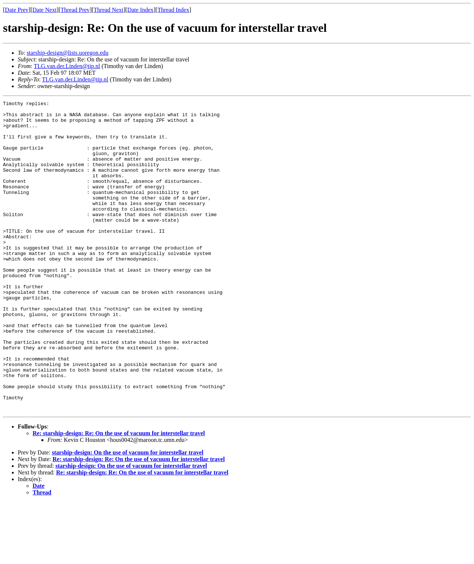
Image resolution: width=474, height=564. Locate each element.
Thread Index (173, 10)
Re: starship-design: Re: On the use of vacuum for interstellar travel (119, 495)
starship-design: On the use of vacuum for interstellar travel (127, 514)
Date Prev (17, 10)
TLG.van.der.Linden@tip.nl (67, 66)
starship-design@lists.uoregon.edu (68, 53)
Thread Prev (75, 10)
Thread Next (108, 10)
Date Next (45, 10)
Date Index (140, 10)
